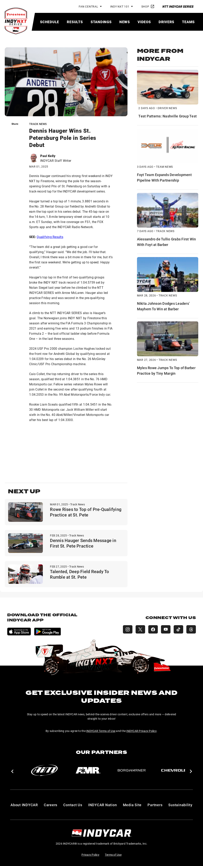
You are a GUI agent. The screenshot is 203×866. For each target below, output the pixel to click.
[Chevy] (175, 770)
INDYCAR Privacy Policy (141, 731)
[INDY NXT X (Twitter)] (140, 629)
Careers (50, 804)
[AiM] (44, 770)
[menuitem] (49, 21)
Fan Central (88, 6)
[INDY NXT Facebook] (153, 629)
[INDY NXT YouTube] (165, 629)
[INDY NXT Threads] (191, 629)
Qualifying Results (50, 237)
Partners (154, 804)
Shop (147, 6)
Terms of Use (113, 854)
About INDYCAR (24, 804)
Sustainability (180, 804)
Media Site (132, 804)
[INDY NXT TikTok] (178, 629)
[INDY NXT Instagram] (127, 629)
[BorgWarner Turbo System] (131, 770)
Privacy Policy (90, 854)
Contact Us (72, 804)
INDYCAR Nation (102, 804)
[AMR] (88, 770)
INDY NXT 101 (119, 6)
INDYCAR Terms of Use (100, 731)
